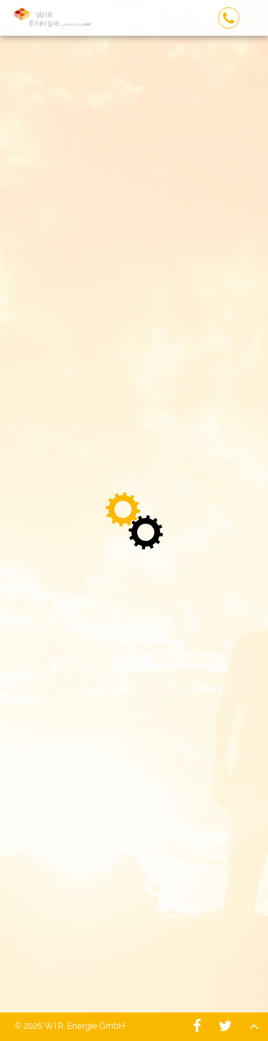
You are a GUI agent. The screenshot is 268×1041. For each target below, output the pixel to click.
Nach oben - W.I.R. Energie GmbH (253, 1026)
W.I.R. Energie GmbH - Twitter (225, 1026)
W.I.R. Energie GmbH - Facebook (196, 1026)
